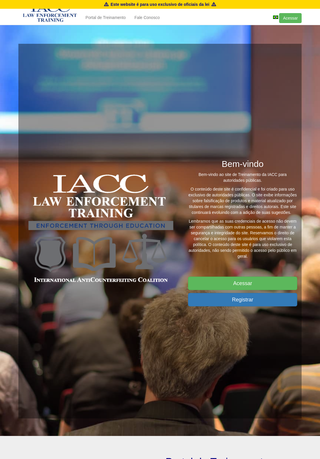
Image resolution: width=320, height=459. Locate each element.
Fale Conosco (147, 23)
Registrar (242, 300)
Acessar (290, 24)
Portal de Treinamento (106, 23)
